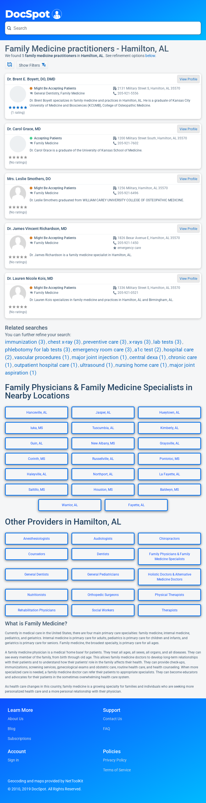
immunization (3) (25, 342)
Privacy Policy (115, 760)
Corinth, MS (36, 459)
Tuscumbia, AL (103, 428)
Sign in (13, 760)
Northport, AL (103, 474)
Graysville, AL (169, 443)
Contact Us (112, 719)
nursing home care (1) (141, 365)
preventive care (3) (105, 342)
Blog (11, 728)
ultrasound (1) (96, 365)
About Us (15, 719)
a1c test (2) (147, 350)
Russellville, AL (103, 459)
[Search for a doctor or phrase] (103, 28)
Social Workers (103, 610)
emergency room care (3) (102, 350)
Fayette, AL (136, 505)
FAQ (106, 728)
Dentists (103, 554)
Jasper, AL (103, 412)
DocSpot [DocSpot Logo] (32, 13)
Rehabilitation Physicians (36, 610)
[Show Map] (9, 65)
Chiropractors (169, 539)
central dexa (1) (147, 357)
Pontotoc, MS (169, 459)
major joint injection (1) (99, 357)
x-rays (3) (140, 342)
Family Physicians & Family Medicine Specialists (169, 556)
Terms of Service (117, 770)
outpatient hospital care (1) (45, 365)
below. (150, 55)
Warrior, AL (70, 505)
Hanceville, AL (36, 412)
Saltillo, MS (37, 490)
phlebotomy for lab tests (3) (37, 350)
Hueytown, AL (169, 412)
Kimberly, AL (169, 428)
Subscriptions (19, 738)
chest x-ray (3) (64, 342)
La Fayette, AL (169, 474)
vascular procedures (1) (41, 357)
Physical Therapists (169, 595)
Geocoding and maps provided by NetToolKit (45, 781)
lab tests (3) (167, 342)
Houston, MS (103, 490)
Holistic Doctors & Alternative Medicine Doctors (169, 577)
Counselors (36, 554)
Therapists (169, 610)
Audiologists (103, 539)
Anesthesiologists (36, 539)
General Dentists (36, 574)
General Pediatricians (103, 574)
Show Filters (32, 65)
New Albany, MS (103, 443)
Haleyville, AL (36, 474)
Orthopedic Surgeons (103, 595)
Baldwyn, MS (169, 490)
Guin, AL (36, 443)
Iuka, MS (36, 428)
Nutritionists (36, 595)
